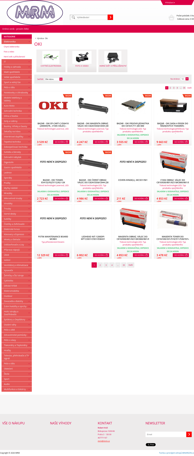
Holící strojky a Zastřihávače (11, 313)
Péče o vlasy (10, 340)
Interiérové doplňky (13, 136)
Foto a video (9, 51)
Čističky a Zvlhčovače (14, 224)
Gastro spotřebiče (13, 167)
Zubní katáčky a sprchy (15, 306)
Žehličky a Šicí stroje (14, 275)
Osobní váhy (10, 324)
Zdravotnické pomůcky (15, 334)
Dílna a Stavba (11, 116)
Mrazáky (8, 193)
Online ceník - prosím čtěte (15, 28)
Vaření (7, 260)
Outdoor (8, 296)
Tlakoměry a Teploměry (15, 345)
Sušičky (7, 218)
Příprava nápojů (12, 249)
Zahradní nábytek (12, 157)
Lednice (8, 172)
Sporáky (8, 177)
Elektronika (10, 41)
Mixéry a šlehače (12, 239)
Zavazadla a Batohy (13, 301)
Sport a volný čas (12, 82)
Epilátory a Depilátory (14, 319)
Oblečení (8, 368)
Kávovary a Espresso (14, 234)
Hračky (7, 350)
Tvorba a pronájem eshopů (170, 453)
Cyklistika (8, 280)
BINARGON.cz (188, 453)
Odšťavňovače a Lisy (14, 244)
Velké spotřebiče (12, 77)
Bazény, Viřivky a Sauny (15, 126)
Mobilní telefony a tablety (13, 99)
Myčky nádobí (11, 188)
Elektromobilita (11, 290)
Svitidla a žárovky (12, 152)
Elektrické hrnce (12, 229)
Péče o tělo (9, 87)
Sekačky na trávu (12, 131)
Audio (7, 384)
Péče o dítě (9, 329)
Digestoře (8, 162)
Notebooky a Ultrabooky (16, 92)
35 (184, 88)
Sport (6, 378)
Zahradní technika (13, 110)
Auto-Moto (9, 105)
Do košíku (60, 142)
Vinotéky (8, 203)
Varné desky (10, 213)
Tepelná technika (12, 141)
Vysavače (8, 270)
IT (5, 61)
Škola (6, 373)
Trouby (7, 208)
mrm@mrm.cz (104, 441)
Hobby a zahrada (12, 66)
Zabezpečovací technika (15, 146)
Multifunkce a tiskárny (15, 389)
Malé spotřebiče (12, 72)
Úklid (6, 254)
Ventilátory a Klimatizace (16, 265)
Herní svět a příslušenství (14, 56)
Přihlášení (169, 2)
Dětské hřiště (10, 285)
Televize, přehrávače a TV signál (16, 357)
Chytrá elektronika (11, 46)
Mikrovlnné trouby (13, 198)
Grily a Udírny (10, 121)
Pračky (7, 182)
